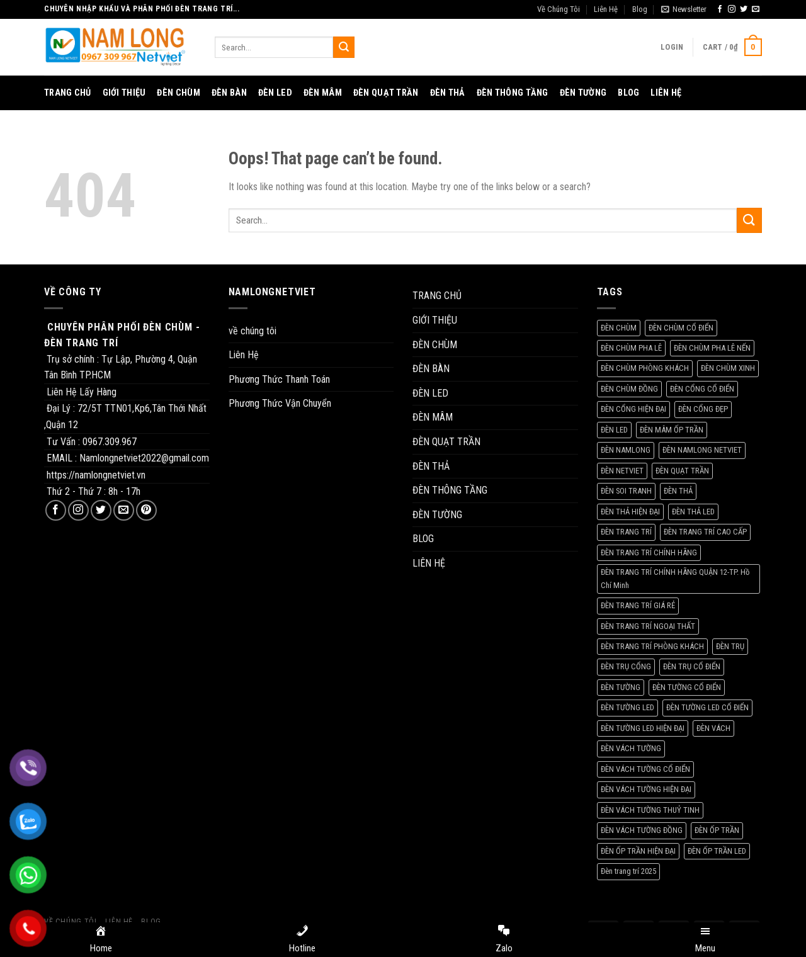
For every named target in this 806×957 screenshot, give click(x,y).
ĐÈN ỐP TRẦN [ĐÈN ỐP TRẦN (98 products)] (717, 830)
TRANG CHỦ (67, 93)
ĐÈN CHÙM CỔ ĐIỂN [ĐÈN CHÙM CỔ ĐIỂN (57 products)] (681, 327)
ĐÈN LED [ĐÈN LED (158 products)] (614, 429)
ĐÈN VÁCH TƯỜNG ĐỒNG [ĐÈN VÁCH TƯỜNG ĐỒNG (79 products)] (642, 830)
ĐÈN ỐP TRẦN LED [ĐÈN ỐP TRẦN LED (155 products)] (717, 851)
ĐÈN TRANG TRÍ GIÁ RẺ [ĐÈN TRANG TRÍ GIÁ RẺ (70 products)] (638, 605)
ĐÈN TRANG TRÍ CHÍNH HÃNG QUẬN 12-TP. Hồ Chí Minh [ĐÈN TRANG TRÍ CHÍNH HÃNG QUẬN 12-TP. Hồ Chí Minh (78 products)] (675, 578)
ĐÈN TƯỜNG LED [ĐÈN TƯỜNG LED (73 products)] (627, 707)
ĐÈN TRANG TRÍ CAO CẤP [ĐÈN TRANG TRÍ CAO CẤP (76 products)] (705, 531)
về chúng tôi (252, 331)
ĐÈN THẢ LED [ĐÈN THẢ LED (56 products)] (693, 511)
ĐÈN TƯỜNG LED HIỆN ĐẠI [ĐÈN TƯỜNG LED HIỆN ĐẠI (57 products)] (642, 728)
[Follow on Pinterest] (146, 510)
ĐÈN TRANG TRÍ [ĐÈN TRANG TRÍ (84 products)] (626, 531)
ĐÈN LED (275, 93)
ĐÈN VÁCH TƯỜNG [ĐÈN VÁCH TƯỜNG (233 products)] (631, 748)
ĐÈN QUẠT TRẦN (386, 93)
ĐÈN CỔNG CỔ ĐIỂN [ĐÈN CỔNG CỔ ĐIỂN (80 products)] (702, 389)
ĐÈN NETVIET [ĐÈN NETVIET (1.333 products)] (622, 470)
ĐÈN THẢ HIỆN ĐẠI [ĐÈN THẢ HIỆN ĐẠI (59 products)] (630, 511)
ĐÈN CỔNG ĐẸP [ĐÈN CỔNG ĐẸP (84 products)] (703, 409)
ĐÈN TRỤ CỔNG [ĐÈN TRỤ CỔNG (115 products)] (626, 666)
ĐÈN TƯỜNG (583, 93)
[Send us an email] (755, 9)
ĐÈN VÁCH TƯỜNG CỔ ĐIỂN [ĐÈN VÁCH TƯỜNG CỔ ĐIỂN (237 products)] (645, 769)
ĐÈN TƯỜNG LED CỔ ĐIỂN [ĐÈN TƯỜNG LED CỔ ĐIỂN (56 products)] (707, 707)
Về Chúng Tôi (558, 9)
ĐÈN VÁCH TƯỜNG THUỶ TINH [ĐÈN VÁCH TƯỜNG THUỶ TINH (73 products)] (650, 810)
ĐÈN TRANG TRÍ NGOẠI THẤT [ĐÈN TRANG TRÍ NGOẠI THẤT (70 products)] (648, 626)
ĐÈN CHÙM (178, 93)
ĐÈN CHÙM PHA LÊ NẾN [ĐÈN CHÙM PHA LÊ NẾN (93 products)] (712, 348)
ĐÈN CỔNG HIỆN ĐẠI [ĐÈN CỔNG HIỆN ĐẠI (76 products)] (633, 409)
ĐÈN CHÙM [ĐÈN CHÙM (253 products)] (619, 327)
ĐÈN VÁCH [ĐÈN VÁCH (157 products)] (713, 728)
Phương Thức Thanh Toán (279, 379)
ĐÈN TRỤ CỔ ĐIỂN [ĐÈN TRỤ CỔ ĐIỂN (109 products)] (691, 666)
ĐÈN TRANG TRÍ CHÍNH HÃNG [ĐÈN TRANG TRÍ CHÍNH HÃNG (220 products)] (649, 552)
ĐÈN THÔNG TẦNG (512, 93)
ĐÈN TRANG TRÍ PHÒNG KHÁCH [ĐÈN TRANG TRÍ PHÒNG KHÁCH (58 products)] (652, 646)
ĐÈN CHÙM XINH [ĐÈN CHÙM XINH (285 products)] (728, 368)
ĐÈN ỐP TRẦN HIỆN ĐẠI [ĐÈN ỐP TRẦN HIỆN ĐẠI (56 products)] (638, 851)
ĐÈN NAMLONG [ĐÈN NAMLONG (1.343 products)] (625, 450)
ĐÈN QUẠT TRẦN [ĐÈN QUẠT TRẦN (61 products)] (682, 470)
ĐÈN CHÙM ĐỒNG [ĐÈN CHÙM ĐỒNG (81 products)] (629, 389)
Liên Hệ (606, 9)
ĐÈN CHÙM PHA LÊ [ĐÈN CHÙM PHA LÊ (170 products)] (631, 348)
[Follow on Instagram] (731, 9)
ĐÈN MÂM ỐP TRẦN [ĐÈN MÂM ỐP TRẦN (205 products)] (671, 429)
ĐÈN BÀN (229, 93)
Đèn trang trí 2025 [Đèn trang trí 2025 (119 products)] (628, 871)
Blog (639, 9)
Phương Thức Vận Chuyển (280, 403)
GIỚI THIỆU (124, 93)
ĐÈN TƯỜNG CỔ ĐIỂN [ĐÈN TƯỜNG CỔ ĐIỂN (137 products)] (686, 687)
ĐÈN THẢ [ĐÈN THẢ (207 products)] (678, 490)
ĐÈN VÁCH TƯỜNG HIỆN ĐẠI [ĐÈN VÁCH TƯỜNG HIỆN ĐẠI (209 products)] (646, 789)
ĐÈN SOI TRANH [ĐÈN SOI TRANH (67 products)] (626, 490)
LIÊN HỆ (665, 93)
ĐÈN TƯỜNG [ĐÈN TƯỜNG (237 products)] (620, 687)
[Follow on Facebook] (720, 9)
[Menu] (705, 940)
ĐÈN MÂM (323, 93)
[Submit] (344, 47)
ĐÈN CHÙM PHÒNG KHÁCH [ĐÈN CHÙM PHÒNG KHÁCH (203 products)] (645, 368)
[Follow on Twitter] (743, 9)
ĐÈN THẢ (447, 93)
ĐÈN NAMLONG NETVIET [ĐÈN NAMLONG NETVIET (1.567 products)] (702, 450)
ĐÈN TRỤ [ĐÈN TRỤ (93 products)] (730, 646)
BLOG (628, 93)
